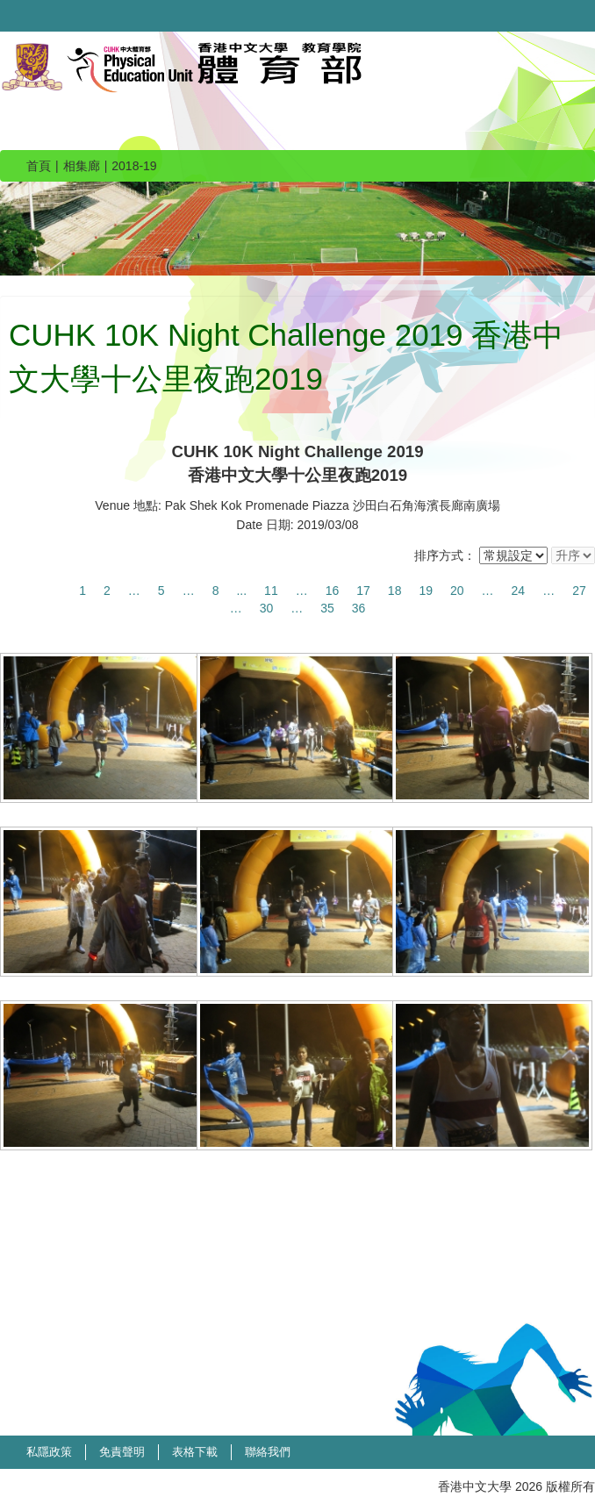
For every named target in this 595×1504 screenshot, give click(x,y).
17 (363, 591)
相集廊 (81, 166)
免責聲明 (122, 1451)
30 (267, 608)
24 (519, 591)
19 (426, 591)
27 (579, 591)
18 (395, 591)
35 (327, 608)
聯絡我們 (267, 1451)
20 (457, 591)
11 (271, 591)
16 (333, 591)
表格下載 (195, 1451)
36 (359, 608)
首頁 (38, 166)
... (241, 591)
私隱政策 (49, 1451)
